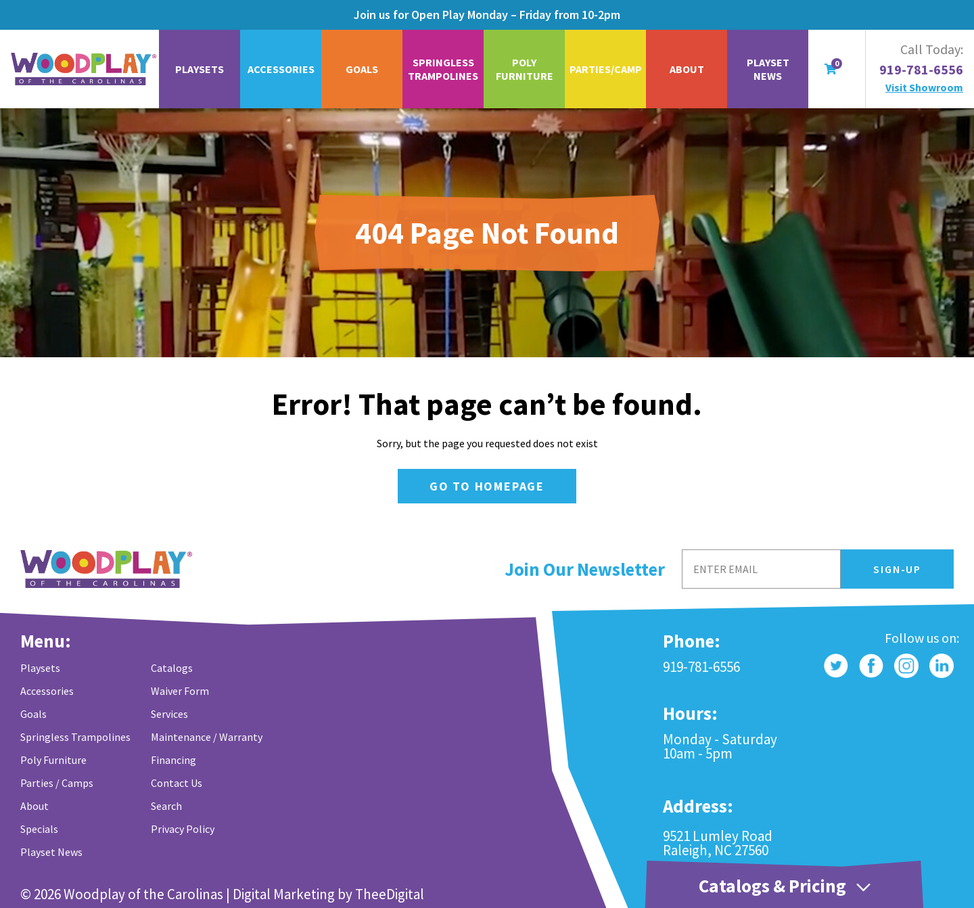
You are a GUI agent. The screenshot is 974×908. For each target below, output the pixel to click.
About (687, 69)
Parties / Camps (56, 783)
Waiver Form (180, 691)
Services (169, 714)
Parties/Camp (606, 69)
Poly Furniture (524, 69)
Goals (362, 69)
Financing (173, 760)
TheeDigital (389, 894)
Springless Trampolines (443, 69)
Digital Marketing (284, 894)
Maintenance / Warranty (206, 737)
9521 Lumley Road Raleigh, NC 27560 (717, 843)
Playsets (199, 69)
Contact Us (176, 783)
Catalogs (172, 668)
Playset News (768, 69)
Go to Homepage (487, 486)
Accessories (281, 69)
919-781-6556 (921, 69)
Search (166, 806)
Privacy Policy (182, 829)
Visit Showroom (924, 87)
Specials (39, 829)
